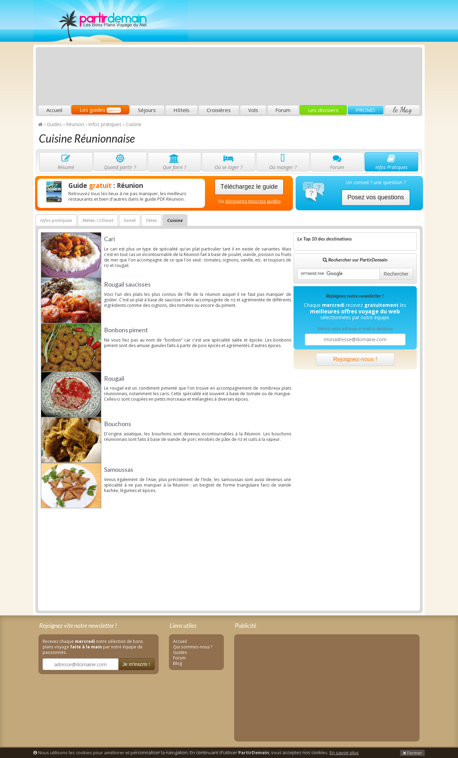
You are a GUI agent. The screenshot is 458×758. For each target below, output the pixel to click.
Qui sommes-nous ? (193, 646)
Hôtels (181, 110)
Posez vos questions (375, 197)
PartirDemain (110, 21)
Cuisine (175, 220)
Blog (177, 663)
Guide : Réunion (105, 185)
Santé (130, 220)
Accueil (54, 110)
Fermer (412, 753)
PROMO (365, 110)
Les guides (100, 109)
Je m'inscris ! (136, 664)
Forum (282, 110)
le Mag (402, 109)
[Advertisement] (296, 53)
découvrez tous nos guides (252, 201)
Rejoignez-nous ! (355, 359)
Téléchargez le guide (249, 186)
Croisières (219, 110)
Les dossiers (323, 110)
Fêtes (151, 220)
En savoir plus (344, 752)
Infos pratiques (56, 220)
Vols (253, 110)
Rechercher (396, 274)
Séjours (147, 110)
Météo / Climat (97, 220)
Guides (180, 652)
